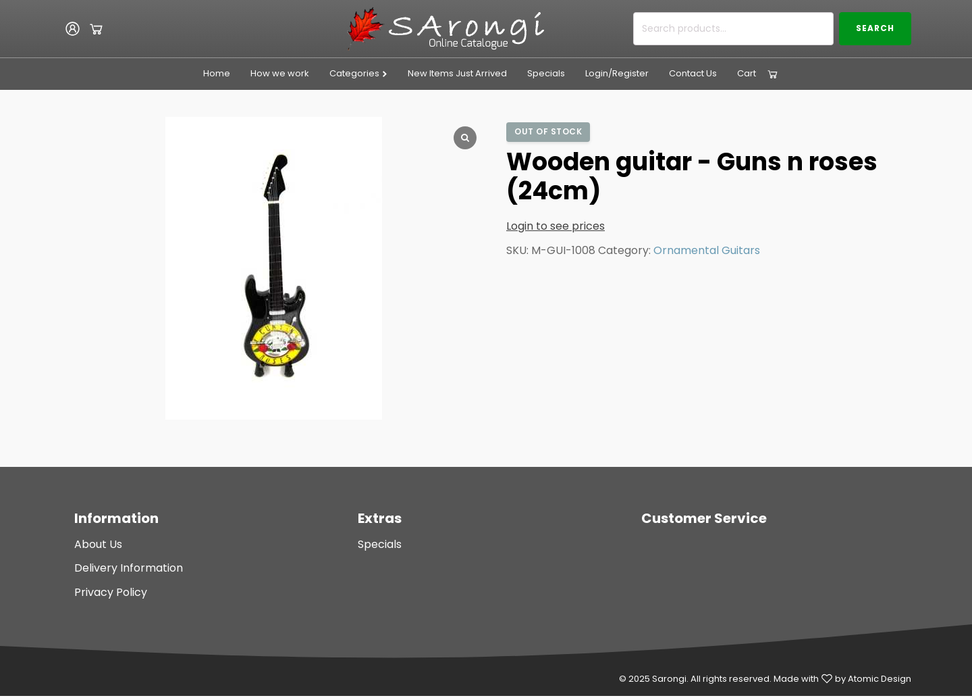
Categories (358, 73)
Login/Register (617, 73)
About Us (98, 544)
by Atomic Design (873, 678)
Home (216, 73)
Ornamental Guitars (706, 250)
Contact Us (693, 73)
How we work (279, 73)
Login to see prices (555, 226)
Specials (546, 73)
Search (875, 28)
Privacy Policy (110, 592)
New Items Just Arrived (457, 73)
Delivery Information (128, 568)
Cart (746, 73)
